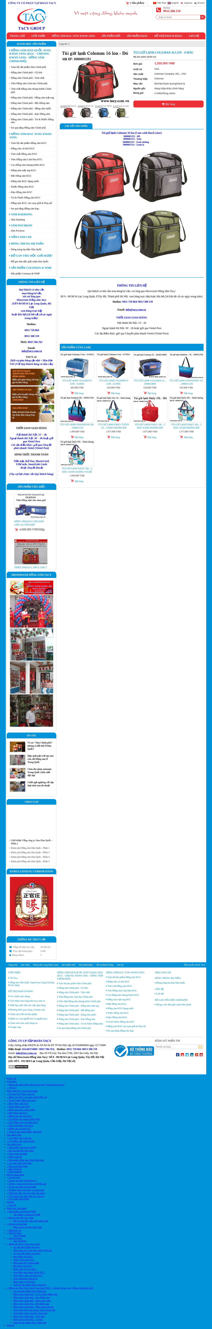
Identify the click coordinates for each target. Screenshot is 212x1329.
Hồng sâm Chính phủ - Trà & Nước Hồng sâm (32, 121)
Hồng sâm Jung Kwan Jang (45, 964)
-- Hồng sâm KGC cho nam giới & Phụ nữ (27, 1097)
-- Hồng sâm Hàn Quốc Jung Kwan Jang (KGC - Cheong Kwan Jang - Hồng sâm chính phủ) (50, 1288)
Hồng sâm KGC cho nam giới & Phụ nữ (31, 203)
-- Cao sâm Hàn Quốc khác (19, 1163)
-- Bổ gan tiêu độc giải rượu (20, 1150)
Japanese (188, 3)
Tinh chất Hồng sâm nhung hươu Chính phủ (31, 90)
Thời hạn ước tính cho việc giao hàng (28, 1005)
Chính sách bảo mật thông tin (24, 1023)
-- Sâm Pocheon (14, 1169)
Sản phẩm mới (111, 36)
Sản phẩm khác (137, 36)
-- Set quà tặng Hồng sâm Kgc (21, 1094)
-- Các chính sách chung (18, 1199)
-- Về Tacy (12, 1088)
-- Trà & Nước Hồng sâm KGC (21, 1100)
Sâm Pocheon (20, 225)
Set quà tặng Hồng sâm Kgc (25, 208)
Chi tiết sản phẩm (76, 126)
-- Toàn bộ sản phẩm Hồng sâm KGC (24, 1132)
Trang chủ (17, 36)
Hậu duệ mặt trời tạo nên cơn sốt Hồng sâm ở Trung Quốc (40, 759)
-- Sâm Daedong (14, 1171)
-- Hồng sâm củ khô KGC (19, 1128)
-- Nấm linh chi (14, 1230)
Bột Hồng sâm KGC (21, 175)
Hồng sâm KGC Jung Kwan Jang (73, 36)
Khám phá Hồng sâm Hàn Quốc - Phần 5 (30, 861)
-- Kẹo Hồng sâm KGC (18, 1103)
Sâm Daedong (20, 214)
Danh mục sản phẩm (31, 43)
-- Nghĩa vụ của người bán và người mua (26, 1183)
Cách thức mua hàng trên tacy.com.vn (27, 1001)
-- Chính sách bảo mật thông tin (22, 1180)
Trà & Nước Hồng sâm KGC (25, 197)
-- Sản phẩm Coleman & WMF (21, 1147)
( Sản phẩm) (137, 2)
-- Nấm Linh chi (14, 1157)
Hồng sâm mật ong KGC (23, 170)
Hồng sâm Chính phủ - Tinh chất (27, 78)
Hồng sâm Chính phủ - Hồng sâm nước (31, 108)
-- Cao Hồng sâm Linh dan (19, 1138)
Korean (201, 3)
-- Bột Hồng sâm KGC (17, 1113)
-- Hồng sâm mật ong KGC (19, 1116)
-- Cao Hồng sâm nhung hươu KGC (23, 1119)
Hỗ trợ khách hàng (168, 36)
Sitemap (10, 1325)
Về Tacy (14, 978)
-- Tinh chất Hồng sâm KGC (20, 1125)
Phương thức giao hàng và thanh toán (27, 1010)
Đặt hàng (168, 104)
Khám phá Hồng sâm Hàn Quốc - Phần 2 (30, 852)
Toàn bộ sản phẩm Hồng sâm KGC (29, 143)
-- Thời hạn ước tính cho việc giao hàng (26, 1193)
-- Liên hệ (11, 1205)
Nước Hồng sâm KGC (22, 186)
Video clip (31, 802)
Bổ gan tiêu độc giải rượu (30, 255)
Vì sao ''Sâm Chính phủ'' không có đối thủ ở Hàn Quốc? (40, 745)
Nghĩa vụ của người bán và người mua (28, 1018)
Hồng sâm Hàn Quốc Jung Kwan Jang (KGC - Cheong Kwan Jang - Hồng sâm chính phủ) (30, 56)
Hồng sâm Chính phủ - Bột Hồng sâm (30, 103)
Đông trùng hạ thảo (26, 243)
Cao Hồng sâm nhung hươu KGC (28, 165)
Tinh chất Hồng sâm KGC (24, 154)
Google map (15, 1027)
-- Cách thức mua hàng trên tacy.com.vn (25, 1196)
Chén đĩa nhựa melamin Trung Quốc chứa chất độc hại (39, 772)
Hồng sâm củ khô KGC (23, 148)
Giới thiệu (38, 36)
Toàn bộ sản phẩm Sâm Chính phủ (28, 67)
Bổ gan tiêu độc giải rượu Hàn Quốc (30, 261)
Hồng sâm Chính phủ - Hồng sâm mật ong (32, 97)
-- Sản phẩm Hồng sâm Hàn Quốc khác (25, 1160)
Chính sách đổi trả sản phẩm (23, 1014)
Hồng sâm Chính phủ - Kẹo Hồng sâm (30, 114)
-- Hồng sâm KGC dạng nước (21, 1110)
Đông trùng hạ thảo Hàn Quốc (26, 249)
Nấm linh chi (20, 237)
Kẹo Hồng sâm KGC (21, 192)
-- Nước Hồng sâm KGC (18, 1106)
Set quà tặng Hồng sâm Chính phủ (28, 127)
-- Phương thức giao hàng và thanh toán (25, 1190)
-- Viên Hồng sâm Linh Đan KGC (22, 1122)
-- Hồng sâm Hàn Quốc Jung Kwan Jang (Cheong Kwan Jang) (36, 1084)
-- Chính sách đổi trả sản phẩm (21, 1187)
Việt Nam (161, 3)
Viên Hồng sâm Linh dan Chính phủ (29, 83)
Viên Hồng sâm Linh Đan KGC (27, 159)
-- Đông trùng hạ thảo (17, 1154)
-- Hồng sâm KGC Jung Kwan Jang (23, 1244)
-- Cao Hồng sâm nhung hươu (21, 1141)
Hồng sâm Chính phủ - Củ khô (26, 72)
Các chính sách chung (20, 996)
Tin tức (31, 735)
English (175, 3)
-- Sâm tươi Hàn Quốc (17, 1166)
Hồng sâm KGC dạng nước (25, 181)
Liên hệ (194, 36)
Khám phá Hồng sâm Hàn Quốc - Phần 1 (30, 848)
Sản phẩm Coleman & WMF (30, 267)
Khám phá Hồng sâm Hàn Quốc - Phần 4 (30, 857)
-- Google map (13, 1177)
